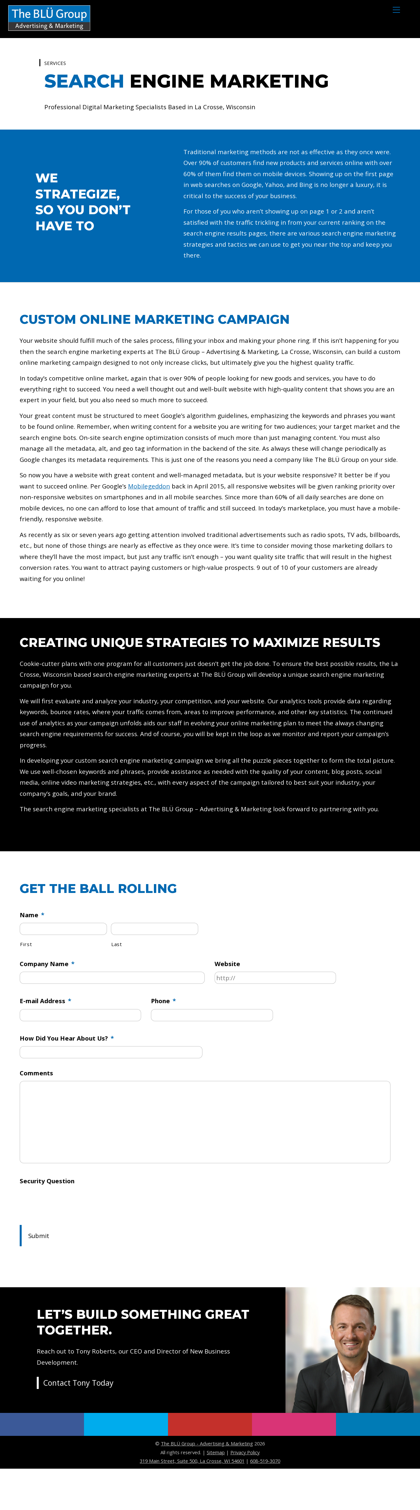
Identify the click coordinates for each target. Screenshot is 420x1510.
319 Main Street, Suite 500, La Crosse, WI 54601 (192, 1502)
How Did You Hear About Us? (67, 1075)
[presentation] (69, 1243)
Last (116, 978)
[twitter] (126, 1466)
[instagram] (294, 1466)
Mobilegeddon (152, 508)
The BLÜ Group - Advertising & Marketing (207, 1485)
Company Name (47, 998)
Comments (36, 1111)
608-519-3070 (265, 1502)
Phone (164, 1036)
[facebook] (42, 1466)
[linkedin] (378, 1466)
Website (228, 998)
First (26, 978)
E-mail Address (45, 1036)
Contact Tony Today (80, 1425)
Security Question (47, 1222)
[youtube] (210, 1466)
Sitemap (216, 1493)
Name (32, 947)
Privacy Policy (245, 1493)
